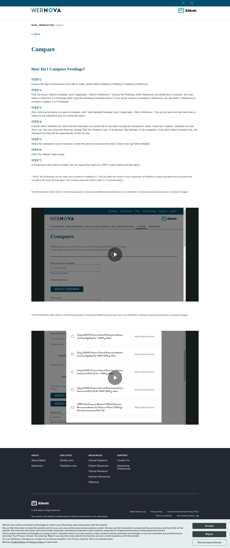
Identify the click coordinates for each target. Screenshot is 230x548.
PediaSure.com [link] (68, 466)
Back (37, 34)
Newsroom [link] (37, 466)
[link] (34, 25)
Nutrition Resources (99, 476)
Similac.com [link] (66, 460)
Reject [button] (209, 534)
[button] (138, 512)
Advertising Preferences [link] (124, 467)
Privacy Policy (37, 542)
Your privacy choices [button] (209, 542)
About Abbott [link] (38, 460)
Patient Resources (99, 466)
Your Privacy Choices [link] (188, 516)
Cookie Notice (18, 542)
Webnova (94, 482)
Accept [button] (209, 526)
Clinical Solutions (98, 460)
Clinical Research (98, 471)
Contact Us (123, 460)
